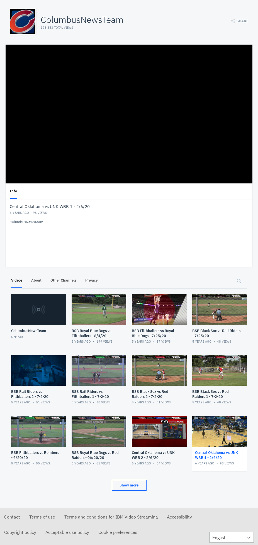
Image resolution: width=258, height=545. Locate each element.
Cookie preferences (117, 532)
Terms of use (42, 517)
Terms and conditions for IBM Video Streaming (111, 517)
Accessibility (179, 517)
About (36, 280)
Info (13, 191)
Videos (16, 280)
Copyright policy (20, 532)
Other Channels (63, 280)
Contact (12, 517)
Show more (129, 485)
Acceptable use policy (67, 532)
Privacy (91, 280)
